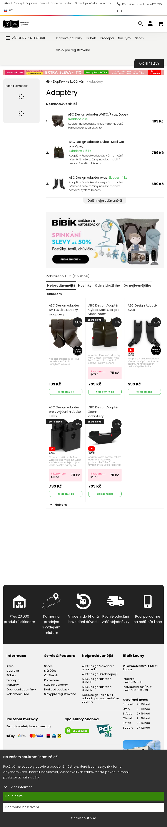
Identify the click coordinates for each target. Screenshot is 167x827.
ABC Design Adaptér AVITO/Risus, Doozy (98, 114)
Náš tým (124, 38)
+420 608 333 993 (135, 689)
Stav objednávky (86, 3)
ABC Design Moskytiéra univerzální (98, 666)
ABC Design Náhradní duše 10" (97, 679)
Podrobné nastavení (22, 807)
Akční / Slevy (149, 63)
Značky (18, 3)
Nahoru (58, 503)
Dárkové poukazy (69, 38)
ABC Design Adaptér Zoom (104, 411)
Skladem (54, 293)
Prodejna (56, 3)
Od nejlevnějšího (137, 285)
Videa (68, 3)
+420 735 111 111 (132, 681)
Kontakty (105, 3)
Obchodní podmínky (21, 688)
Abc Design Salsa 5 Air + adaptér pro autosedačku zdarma (100, 697)
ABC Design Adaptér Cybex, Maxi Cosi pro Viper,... (97, 144)
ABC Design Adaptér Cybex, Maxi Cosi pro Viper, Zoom (104, 311)
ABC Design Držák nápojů (99, 673)
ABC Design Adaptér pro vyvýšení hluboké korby (65, 411)
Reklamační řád (18, 693)
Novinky (85, 285)
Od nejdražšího (107, 285)
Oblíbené (51, 674)
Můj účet (50, 670)
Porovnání (51, 679)
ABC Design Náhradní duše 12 (97, 687)
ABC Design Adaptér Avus (88, 177)
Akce (7, 3)
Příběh (91, 38)
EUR (8, 11)
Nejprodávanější (61, 285)
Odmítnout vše (83, 818)
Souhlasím (14, 796)
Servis (44, 3)
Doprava (31, 3)
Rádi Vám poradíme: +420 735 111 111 (139, 7)
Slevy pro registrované (73, 50)
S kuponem (98, 371)
